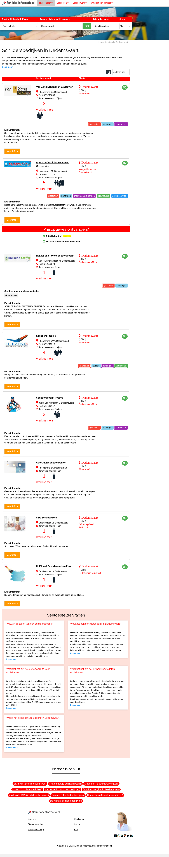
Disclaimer (79, 819)
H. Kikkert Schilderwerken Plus (53, 566)
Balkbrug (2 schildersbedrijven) (30, 783)
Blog (76, 830)
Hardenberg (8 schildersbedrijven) (105, 795)
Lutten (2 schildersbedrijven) (27, 789)
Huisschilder (46, 3)
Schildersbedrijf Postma (49, 397)
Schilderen (63, 3)
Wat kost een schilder (102, 3)
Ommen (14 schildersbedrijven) (67, 795)
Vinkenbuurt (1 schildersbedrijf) (65, 783)
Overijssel (109, 42)
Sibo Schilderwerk (46, 517)
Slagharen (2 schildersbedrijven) (101, 783)
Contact (77, 824)
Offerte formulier (35, 824)
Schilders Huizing (46, 335)
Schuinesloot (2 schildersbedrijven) (101, 789)
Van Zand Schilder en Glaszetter (54, 86)
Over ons (32, 819)
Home (100, 42)
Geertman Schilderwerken (51, 462)
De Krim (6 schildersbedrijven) (66, 800)
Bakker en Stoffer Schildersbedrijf (55, 255)
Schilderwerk (80, 3)
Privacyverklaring (36, 830)
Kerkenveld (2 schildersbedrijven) (62, 789)
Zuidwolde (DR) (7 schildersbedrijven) (29, 795)
